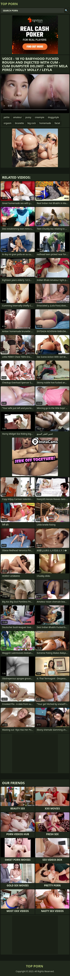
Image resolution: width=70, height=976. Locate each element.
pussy (28, 117)
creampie (39, 117)
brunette (19, 123)
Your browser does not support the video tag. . (35, 93)
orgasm (7, 123)
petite (6, 117)
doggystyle (53, 117)
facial (57, 123)
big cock (32, 123)
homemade (45, 123)
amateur (17, 117)
